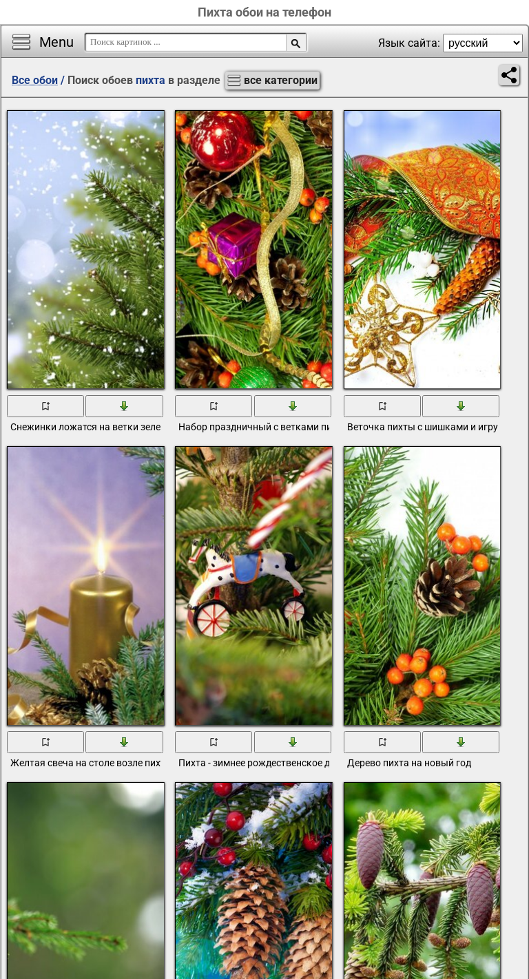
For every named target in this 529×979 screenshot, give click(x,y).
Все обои (35, 80)
